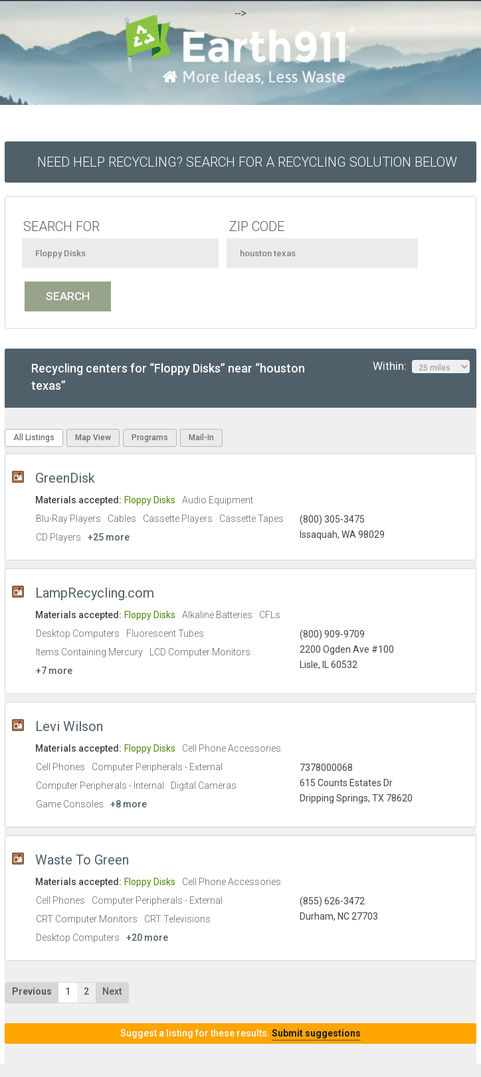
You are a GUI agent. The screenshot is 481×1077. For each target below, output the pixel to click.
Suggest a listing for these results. (240, 1033)
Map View (93, 437)
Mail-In (201, 437)
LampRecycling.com (94, 593)
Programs (150, 437)
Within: (421, 366)
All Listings (33, 437)
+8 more (128, 804)
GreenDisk (65, 478)
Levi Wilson (69, 726)
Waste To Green (82, 860)
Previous (32, 991)
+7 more (54, 670)
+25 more (109, 537)
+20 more (147, 937)
